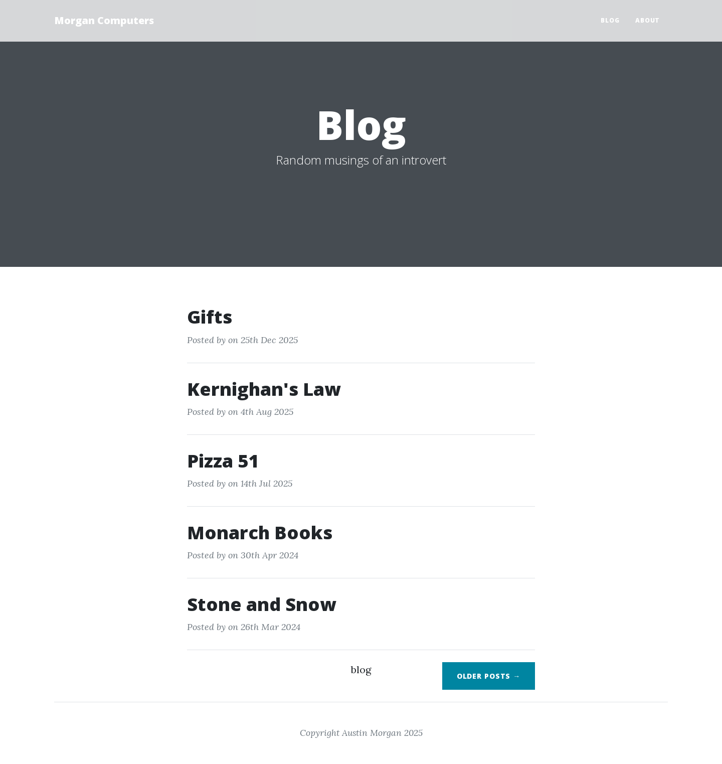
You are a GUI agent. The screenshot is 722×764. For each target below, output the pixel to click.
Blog (610, 20)
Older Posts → (488, 676)
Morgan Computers (104, 20)
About (647, 20)
